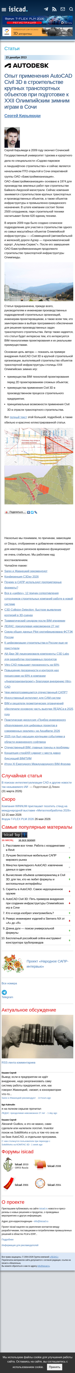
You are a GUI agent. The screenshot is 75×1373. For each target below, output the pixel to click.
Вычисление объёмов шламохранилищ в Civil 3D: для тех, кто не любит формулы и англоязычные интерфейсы (35, 879)
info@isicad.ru (41, 1221)
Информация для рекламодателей (20, 1245)
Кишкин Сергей (9, 1073)
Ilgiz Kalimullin (8, 1104)
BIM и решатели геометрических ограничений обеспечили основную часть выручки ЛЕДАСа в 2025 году (38, 709)
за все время (26, 840)
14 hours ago (44, 1098)
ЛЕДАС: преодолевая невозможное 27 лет (31, 626)
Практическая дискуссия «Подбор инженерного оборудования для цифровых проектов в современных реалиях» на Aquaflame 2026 (35, 725)
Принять (54, 1367)
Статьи (12, 48)
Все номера (9, 983)
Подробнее (8, 1239)
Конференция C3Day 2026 (21, 576)
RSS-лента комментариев (18, 1062)
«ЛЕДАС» (54, 1257)
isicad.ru (43, 1208)
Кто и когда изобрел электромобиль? (30, 913)
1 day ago (52, 1113)
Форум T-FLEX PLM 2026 (18, 819)
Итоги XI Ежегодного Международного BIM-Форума (37, 764)
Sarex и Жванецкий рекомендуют (25, 571)
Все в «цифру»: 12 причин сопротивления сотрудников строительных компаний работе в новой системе (38, 599)
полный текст (18, 417)
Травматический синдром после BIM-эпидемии (34, 620)
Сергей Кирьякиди (22, 115)
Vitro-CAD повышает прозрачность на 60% (31, 664)
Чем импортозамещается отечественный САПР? (35, 692)
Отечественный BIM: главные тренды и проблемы (36, 747)
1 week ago (36, 1144)
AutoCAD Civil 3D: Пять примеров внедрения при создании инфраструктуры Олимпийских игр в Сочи (35, 903)
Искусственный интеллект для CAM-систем (32, 698)
